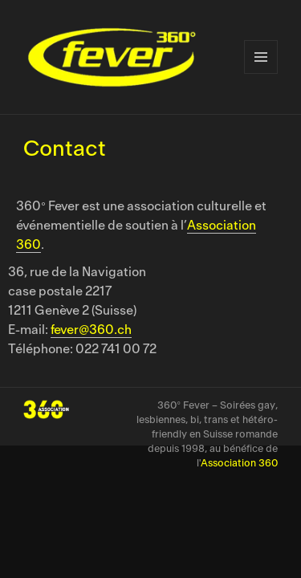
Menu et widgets (261, 57)
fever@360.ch (91, 330)
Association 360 (239, 463)
